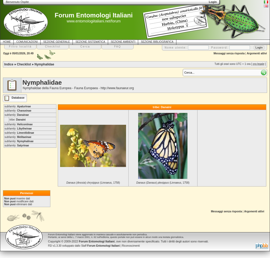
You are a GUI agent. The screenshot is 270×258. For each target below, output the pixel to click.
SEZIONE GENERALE (56, 41)
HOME (7, 41)
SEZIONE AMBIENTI (123, 41)
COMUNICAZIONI (27, 41)
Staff (100, 245)
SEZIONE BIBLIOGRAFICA (157, 41)
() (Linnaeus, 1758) (93, 182)
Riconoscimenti (131, 245)
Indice (8, 64)
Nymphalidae (44, 64)
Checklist (24, 64)
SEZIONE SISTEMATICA (90, 41)
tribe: (17, 119)
